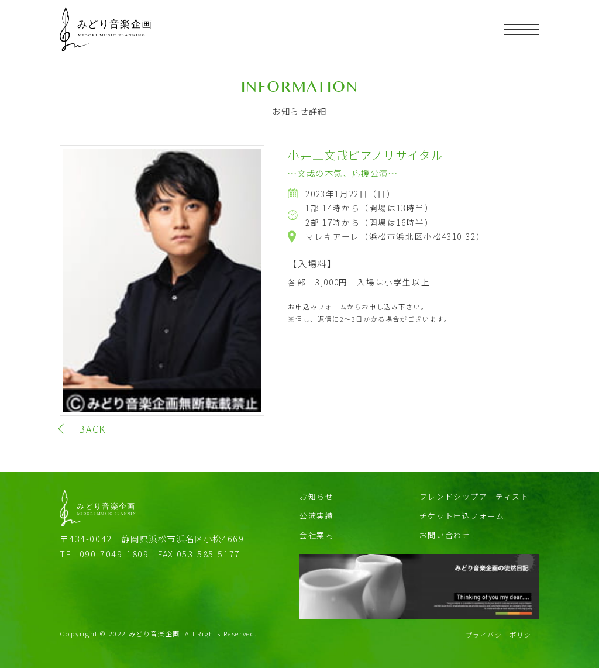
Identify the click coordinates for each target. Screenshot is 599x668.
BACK (91, 429)
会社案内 (316, 534)
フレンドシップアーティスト (474, 496)
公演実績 (316, 515)
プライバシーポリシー (502, 634)
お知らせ (316, 496)
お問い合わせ (445, 534)
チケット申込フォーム (462, 515)
